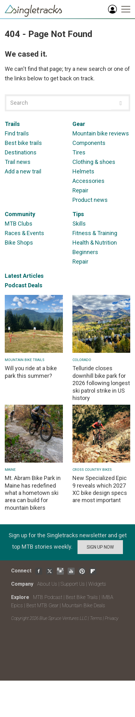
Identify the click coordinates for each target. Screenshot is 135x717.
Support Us (73, 584)
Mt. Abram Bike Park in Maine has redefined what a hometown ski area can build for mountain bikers (33, 493)
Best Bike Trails (82, 597)
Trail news (17, 162)
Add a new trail (23, 171)
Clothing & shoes (93, 162)
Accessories (88, 181)
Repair (80, 190)
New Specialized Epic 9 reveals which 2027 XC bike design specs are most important (99, 489)
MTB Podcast (47, 597)
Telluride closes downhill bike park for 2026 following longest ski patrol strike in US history (101, 383)
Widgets (97, 584)
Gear (78, 124)
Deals (35, 285)
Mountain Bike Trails (24, 360)
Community (20, 214)
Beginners (85, 252)
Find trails (17, 133)
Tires (78, 152)
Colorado (81, 360)
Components (88, 143)
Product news (90, 199)
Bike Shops (19, 242)
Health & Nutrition (94, 242)
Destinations (21, 152)
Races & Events (24, 233)
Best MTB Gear (42, 605)
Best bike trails (23, 143)
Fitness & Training (94, 233)
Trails (12, 124)
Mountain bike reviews (100, 133)
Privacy (111, 618)
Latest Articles (24, 275)
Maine (10, 470)
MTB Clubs (18, 223)
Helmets (83, 171)
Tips (78, 214)
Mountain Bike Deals (83, 605)
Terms (96, 618)
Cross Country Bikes (92, 470)
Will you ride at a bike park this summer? (31, 372)
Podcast (16, 285)
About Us (47, 584)
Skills (79, 223)
